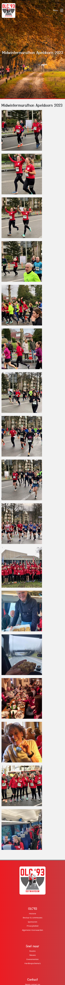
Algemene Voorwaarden (32, 930)
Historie (32, 913)
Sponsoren (32, 921)
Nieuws (32, 955)
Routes (32, 951)
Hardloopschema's (32, 963)
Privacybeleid (32, 926)
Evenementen (32, 959)
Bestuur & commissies (32, 917)
